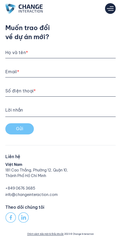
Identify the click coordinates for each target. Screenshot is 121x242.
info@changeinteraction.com (31, 194)
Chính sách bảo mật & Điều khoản (45, 234)
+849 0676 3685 (20, 188)
